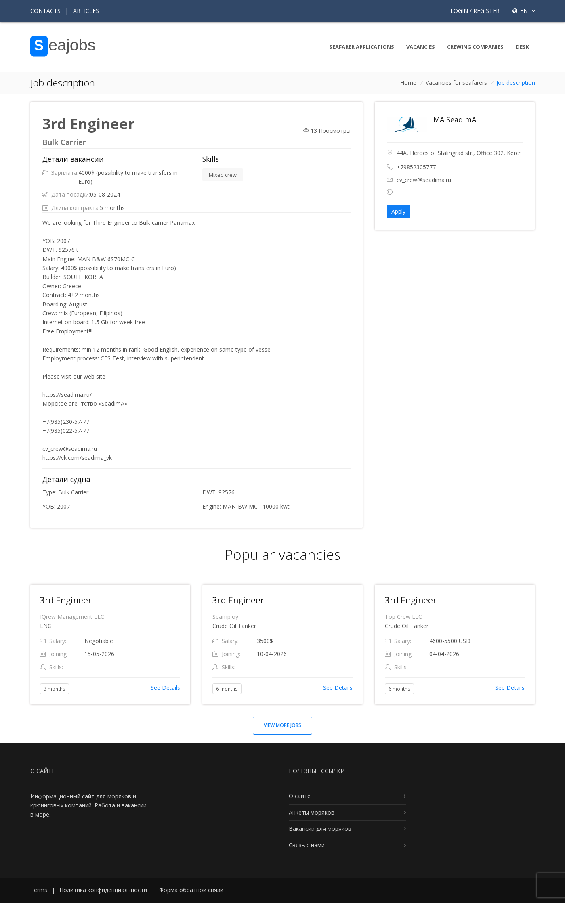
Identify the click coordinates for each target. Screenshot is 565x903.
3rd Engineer (66, 600)
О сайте (300, 796)
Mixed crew (223, 174)
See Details (165, 687)
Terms (38, 890)
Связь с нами (307, 845)
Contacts (45, 11)
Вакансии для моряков (320, 828)
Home (408, 82)
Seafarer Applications (361, 46)
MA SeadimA (454, 119)
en (523, 11)
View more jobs (282, 725)
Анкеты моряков (311, 812)
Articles (86, 11)
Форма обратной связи (191, 890)
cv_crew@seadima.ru (424, 180)
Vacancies (420, 46)
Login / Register (475, 11)
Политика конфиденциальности (103, 890)
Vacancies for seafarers (456, 82)
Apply (398, 211)
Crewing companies (475, 46)
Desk (522, 46)
